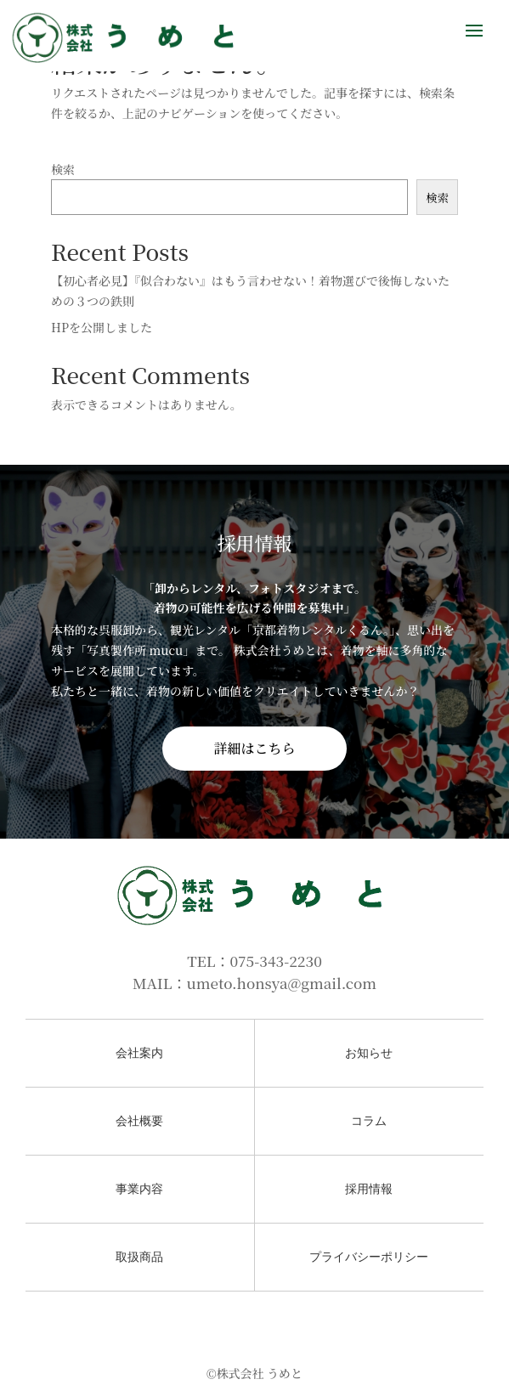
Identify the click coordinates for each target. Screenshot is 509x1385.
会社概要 (139, 1121)
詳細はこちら (254, 748)
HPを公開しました (101, 327)
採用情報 (369, 1189)
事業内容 (139, 1189)
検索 (63, 169)
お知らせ (369, 1053)
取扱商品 (139, 1257)
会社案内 (139, 1053)
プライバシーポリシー (368, 1257)
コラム (369, 1121)
